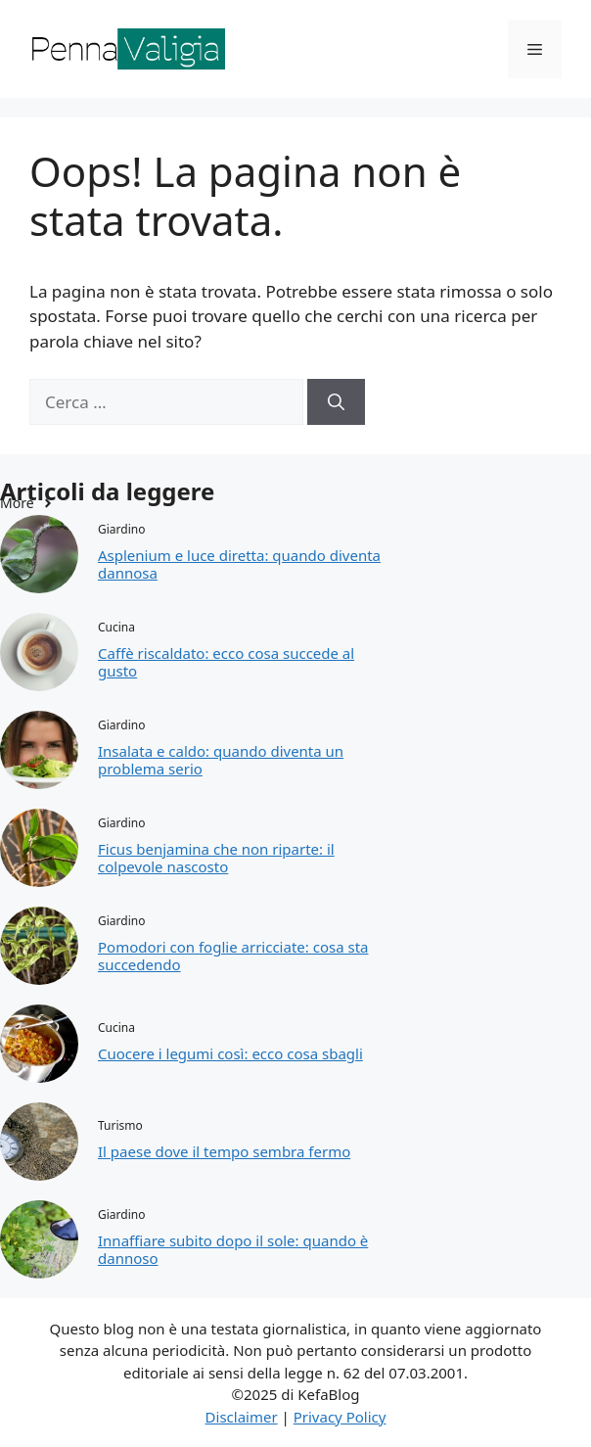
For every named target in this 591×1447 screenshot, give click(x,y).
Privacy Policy (340, 1416)
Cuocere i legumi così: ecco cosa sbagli (230, 1053)
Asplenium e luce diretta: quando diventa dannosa (239, 564)
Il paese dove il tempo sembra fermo (224, 1151)
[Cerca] (336, 402)
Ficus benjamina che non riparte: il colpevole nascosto (216, 857)
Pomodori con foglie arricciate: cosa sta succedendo (233, 955)
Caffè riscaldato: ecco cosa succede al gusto (226, 661)
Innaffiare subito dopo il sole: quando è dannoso (233, 1249)
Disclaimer (241, 1416)
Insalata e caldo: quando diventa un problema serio (220, 759)
